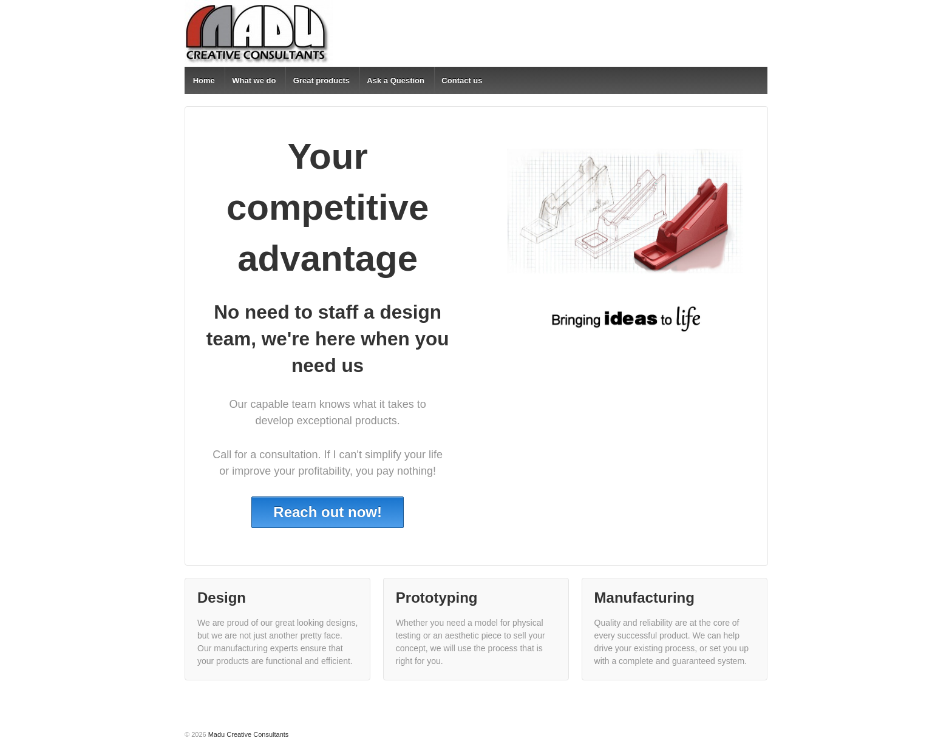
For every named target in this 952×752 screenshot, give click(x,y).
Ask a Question (395, 80)
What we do (254, 80)
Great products (321, 80)
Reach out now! (327, 512)
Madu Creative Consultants (247, 734)
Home (204, 80)
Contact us (461, 80)
